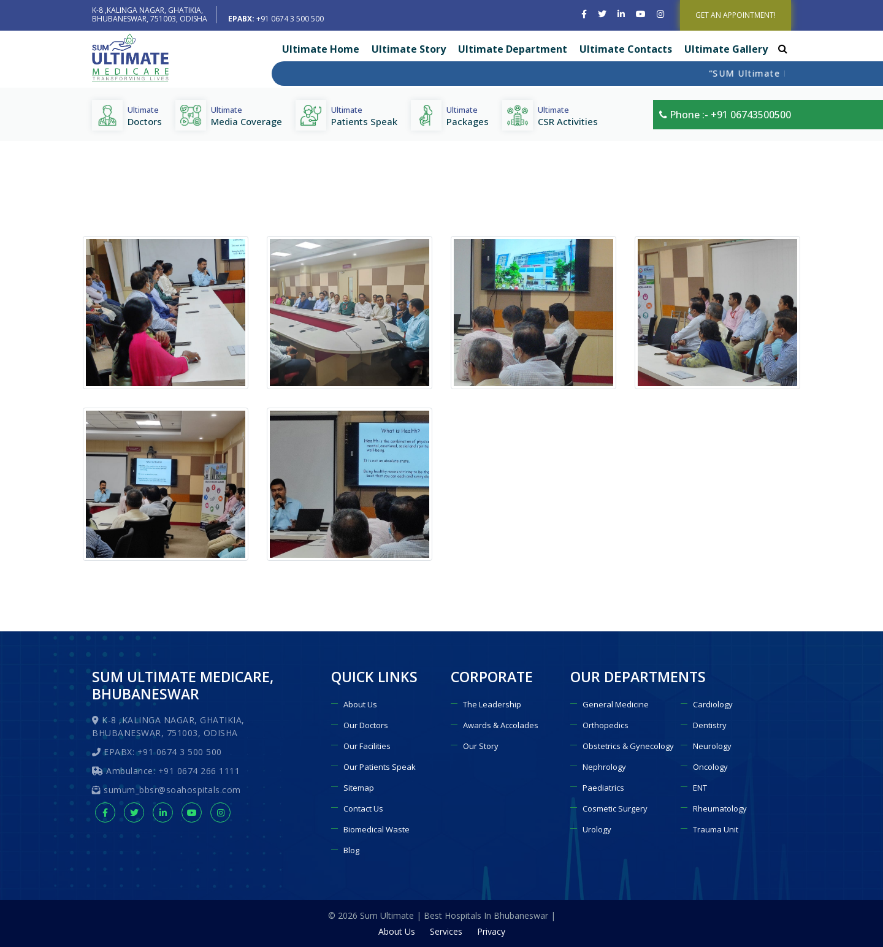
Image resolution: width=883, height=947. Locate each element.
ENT (700, 787)
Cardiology (713, 704)
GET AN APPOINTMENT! (735, 15)
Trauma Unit (715, 829)
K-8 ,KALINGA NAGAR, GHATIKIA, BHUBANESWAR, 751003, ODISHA (149, 14)
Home (612, 219)
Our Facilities (367, 745)
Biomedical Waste (376, 829)
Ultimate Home (320, 49)
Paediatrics (603, 787)
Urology (597, 829)
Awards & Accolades (500, 725)
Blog (351, 850)
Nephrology (604, 766)
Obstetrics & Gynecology (628, 745)
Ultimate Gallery (726, 49)
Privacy (491, 931)
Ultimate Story (409, 49)
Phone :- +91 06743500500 (725, 114)
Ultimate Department (512, 49)
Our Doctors (365, 725)
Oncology (710, 766)
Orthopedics (606, 725)
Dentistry (710, 725)
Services (446, 931)
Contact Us (363, 808)
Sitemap (358, 787)
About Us (360, 704)
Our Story (481, 745)
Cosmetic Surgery (615, 808)
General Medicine (616, 704)
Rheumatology (720, 808)
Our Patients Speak (379, 766)
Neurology (712, 745)
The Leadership (492, 704)
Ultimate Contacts (625, 49)
